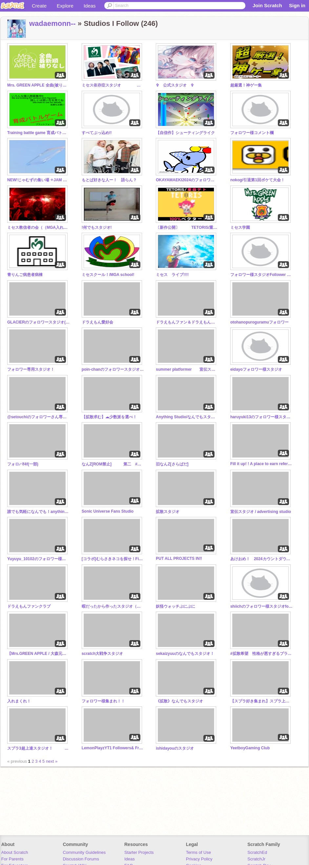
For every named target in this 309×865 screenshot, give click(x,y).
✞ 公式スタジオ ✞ (175, 85)
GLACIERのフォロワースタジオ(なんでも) (38, 322)
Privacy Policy (199, 858)
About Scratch (14, 852)
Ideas (90, 6)
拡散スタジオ (167, 511)
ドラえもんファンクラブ (29, 606)
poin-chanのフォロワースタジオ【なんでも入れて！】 (113, 369)
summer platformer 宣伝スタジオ (187, 369)
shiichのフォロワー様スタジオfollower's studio (261, 606)
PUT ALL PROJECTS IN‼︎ (179, 558)
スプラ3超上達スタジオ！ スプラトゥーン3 (38, 748)
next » (51, 761)
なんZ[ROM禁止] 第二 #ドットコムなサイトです (113, 464)
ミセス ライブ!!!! (172, 274)
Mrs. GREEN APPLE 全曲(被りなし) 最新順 (38, 85)
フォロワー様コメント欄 (252, 132)
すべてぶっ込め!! (97, 132)
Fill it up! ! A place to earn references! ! (261, 464)
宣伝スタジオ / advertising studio (260, 511)
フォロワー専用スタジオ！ (30, 369)
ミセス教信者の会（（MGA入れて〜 (38, 227)
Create (39, 6)
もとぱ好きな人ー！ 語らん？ (109, 180)
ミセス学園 (240, 227)
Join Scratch (267, 5)
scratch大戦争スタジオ (102, 653)
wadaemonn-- (52, 23)
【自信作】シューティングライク (185, 132)
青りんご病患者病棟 (25, 274)
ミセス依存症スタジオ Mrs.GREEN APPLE (113, 85)
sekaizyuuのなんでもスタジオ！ (185, 653)
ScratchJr (256, 858)
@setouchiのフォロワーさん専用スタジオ (38, 417)
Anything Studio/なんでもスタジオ (187, 417)
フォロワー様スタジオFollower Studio (261, 274)
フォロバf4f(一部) (22, 464)
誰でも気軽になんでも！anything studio (38, 511)
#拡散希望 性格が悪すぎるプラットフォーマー (261, 653)
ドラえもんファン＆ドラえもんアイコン (187, 322)
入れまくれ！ (19, 701)
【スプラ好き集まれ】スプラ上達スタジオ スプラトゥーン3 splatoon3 (261, 701)
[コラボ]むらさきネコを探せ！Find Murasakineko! (113, 559)
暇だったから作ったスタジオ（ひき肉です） (113, 606)
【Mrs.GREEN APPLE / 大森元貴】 (38, 653)
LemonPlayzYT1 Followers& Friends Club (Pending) (113, 748)
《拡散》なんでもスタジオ (179, 701)
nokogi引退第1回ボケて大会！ (257, 180)
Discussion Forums (81, 858)
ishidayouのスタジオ (175, 748)
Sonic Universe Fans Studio (108, 511)
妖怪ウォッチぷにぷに (175, 606)
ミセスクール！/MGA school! (108, 274)
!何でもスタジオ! (97, 227)
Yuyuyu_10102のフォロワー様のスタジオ (38, 559)
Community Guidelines (84, 852)
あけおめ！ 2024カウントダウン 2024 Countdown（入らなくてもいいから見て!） (261, 559)
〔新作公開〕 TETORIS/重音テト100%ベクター (187, 227)
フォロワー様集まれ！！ (103, 701)
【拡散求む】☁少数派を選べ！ (109, 417)
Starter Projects (139, 852)
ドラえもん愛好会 (97, 322)
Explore (65, 6)
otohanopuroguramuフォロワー (259, 322)
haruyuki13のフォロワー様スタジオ (261, 417)
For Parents (12, 858)
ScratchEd (257, 852)
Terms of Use (198, 852)
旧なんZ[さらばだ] (172, 464)
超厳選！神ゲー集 (246, 85)
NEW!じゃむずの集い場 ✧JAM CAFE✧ (38, 180)
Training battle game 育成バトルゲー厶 (38, 132)
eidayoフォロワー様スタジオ (256, 369)
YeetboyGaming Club (250, 748)
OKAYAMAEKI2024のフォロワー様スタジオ (187, 180)
